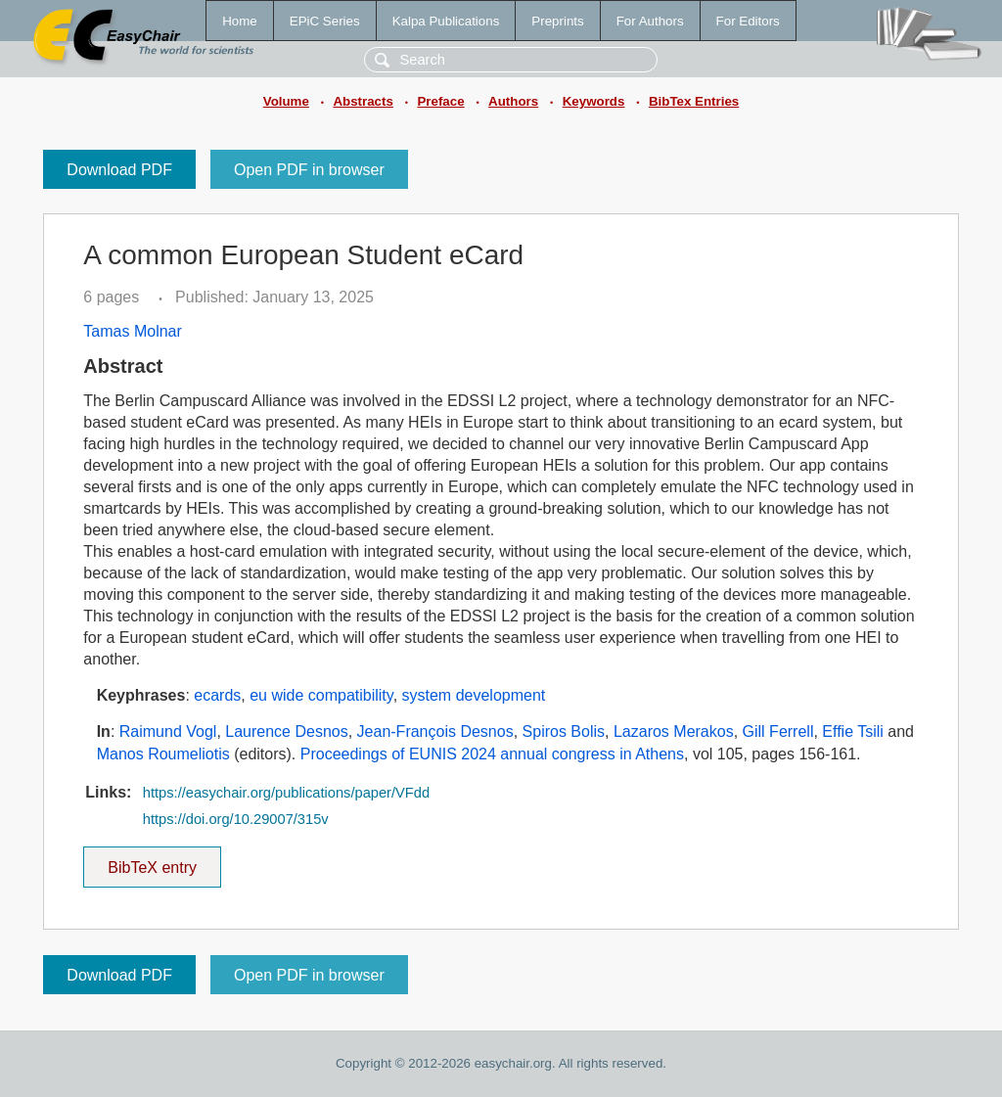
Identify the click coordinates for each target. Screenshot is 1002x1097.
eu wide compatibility (321, 695)
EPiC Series (325, 21)
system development (474, 695)
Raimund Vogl (168, 731)
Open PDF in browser (309, 169)
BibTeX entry (152, 861)
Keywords (594, 101)
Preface (440, 101)
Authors (513, 101)
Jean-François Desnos (435, 731)
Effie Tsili (853, 731)
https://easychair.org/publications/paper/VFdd (286, 792)
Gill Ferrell (778, 731)
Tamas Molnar (132, 331)
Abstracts (362, 101)
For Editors (748, 21)
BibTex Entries (694, 101)
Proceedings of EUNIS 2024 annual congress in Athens (492, 754)
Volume (286, 101)
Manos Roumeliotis (163, 754)
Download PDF (119, 169)
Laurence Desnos (286, 731)
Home (239, 21)
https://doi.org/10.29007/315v (236, 819)
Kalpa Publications (446, 21)
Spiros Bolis (564, 731)
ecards (217, 695)
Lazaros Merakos (674, 731)
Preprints (557, 21)
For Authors (650, 21)
